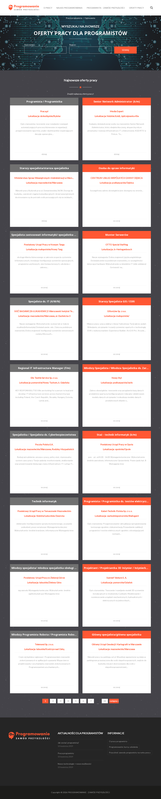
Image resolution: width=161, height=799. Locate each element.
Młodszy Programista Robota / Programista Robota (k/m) (45, 634)
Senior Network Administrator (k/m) (117, 101)
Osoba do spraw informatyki (117, 168)
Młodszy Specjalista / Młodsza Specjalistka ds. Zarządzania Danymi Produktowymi (118, 368)
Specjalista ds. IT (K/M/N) (44, 301)
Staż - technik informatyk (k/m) (117, 434)
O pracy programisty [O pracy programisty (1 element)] (118, 741)
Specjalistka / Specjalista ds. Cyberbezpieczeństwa (45, 434)
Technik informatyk (44, 501)
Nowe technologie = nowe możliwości (74, 764)
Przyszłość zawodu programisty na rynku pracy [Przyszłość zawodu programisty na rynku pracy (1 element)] (129, 752)
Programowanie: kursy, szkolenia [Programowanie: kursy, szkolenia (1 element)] (123, 747)
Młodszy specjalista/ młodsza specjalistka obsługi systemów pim (45, 568)
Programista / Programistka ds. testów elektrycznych (118, 501)
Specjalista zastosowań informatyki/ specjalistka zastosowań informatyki (45, 234)
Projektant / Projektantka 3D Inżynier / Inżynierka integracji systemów (118, 568)
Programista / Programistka (45, 101)
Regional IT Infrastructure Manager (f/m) (45, 367)
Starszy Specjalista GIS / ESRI (117, 301)
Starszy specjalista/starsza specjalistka (45, 168)
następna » (114, 701)
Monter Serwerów (116, 235)
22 (105, 701)
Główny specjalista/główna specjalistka (117, 634)
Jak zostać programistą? (68, 743)
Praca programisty (66, 753)
